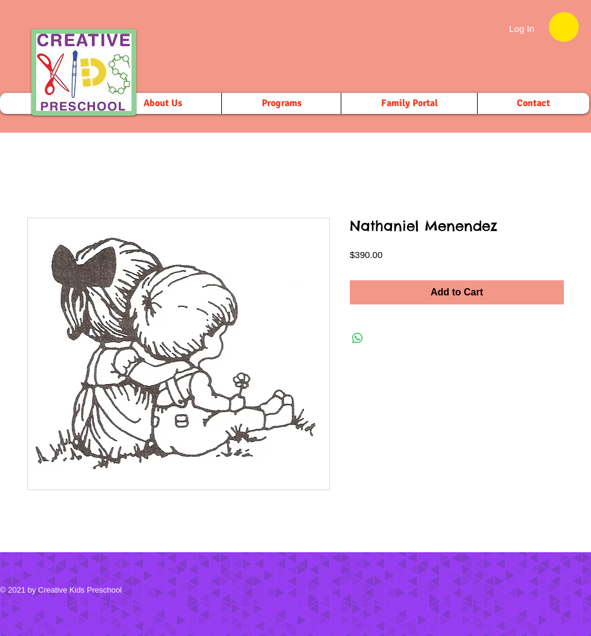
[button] (564, 27)
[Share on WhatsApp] (357, 338)
